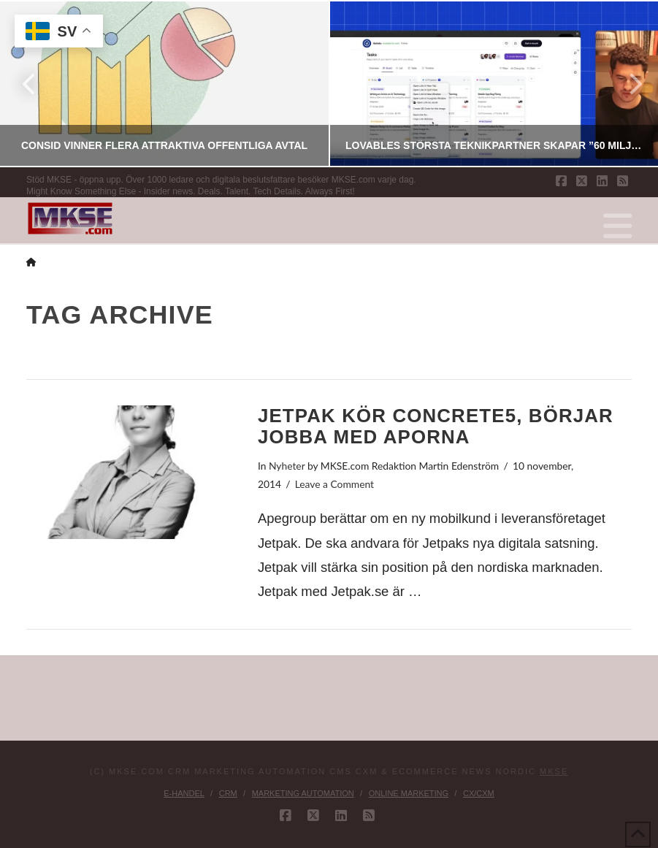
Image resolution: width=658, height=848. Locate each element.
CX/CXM (478, 793)
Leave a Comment (334, 484)
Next (627, 83)
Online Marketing (408, 793)
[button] (617, 226)
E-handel (184, 793)
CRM (228, 793)
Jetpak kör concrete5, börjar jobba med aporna (435, 425)
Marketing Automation (303, 793)
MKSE (554, 771)
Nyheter (287, 465)
